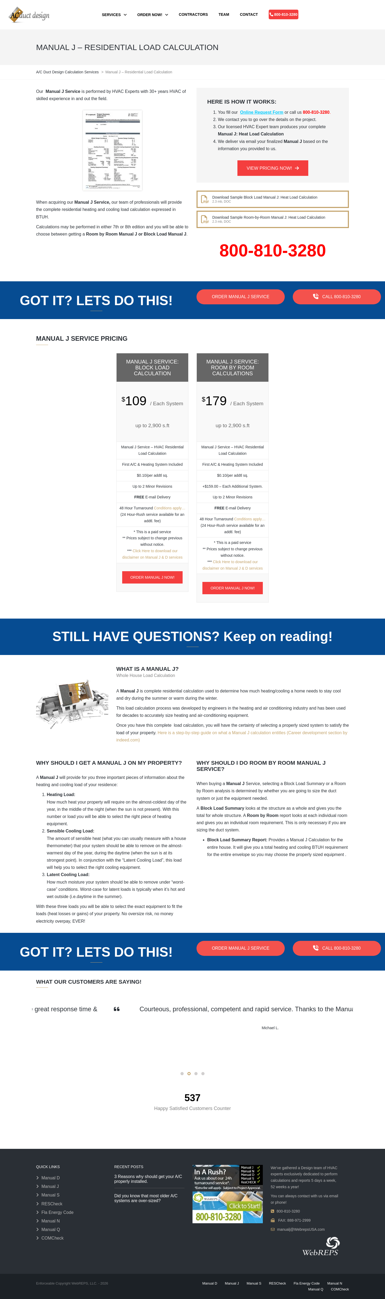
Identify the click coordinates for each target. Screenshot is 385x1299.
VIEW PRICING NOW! (273, 168)
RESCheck (51, 1204)
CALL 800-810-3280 (337, 296)
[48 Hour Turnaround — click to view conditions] (350, 130)
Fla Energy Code (57, 1212)
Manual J (50, 1186)
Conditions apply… (170, 508)
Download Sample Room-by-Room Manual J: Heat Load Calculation (268, 217)
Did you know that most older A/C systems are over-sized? (146, 1198)
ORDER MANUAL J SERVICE (240, 296)
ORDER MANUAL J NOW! (152, 577)
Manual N (50, 1221)
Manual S (50, 1195)
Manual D (50, 1178)
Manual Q (50, 1229)
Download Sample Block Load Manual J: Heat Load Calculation (264, 197)
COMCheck (52, 1238)
